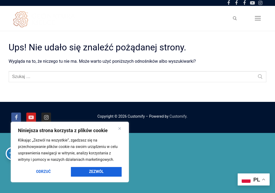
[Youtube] (252, 3)
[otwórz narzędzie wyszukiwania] (235, 18)
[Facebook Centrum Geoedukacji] (228, 3)
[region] (70, 152)
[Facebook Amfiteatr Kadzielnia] (244, 3)
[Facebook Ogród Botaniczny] (237, 3)
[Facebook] (16, 117)
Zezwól (96, 171)
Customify (177, 116)
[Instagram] (260, 3)
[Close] (119, 128)
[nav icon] (257, 18)
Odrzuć (43, 171)
